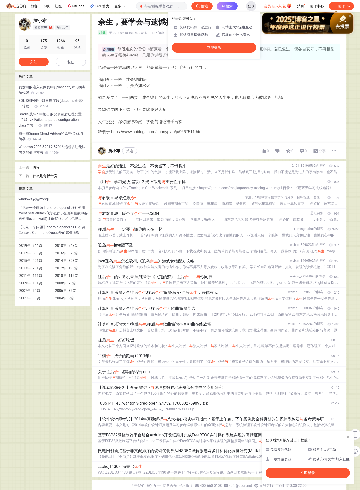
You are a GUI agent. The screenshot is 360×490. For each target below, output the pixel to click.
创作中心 (317, 6)
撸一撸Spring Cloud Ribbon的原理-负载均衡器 (51, 136)
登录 (251, 6)
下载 (46, 6)
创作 (341, 6)
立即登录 (214, 47)
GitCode (75, 6)
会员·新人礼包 (278, 5)
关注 (129, 151)
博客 (34, 6)
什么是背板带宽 (45, 176)
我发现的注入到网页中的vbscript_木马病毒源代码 (52, 90)
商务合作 (170, 486)
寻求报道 (186, 486)
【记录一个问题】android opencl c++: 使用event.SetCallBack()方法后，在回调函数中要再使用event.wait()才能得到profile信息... (53, 213)
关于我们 (138, 486)
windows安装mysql (34, 199)
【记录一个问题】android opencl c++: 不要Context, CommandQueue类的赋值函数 (52, 230)
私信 (70, 62)
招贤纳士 (154, 486)
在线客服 (266, 486)
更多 (119, 6)
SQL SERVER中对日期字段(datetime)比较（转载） (51, 103)
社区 (58, 6)
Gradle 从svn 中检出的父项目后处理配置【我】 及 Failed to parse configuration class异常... (50, 119)
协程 (36, 167)
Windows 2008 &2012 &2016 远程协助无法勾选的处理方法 (52, 149)
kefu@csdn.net (240, 486)
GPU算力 (99, 6)
